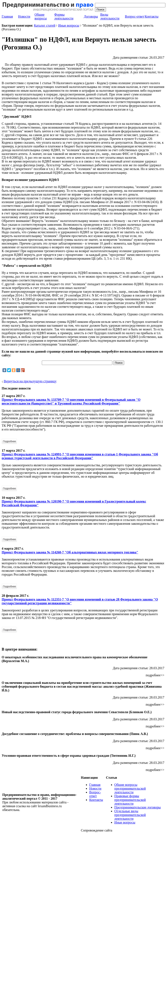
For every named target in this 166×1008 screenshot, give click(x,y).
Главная (7, 16)
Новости (24, 16)
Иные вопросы (68, 25)
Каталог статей (44, 25)
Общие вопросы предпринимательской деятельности (130, 788)
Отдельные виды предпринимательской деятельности (130, 814)
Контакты (151, 16)
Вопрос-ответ (134, 16)
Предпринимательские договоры (137, 807)
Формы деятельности (63, 16)
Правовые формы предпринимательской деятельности (130, 799)
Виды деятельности (109, 16)
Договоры (91, 16)
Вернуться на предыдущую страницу (30, 381)
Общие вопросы (40, 16)
